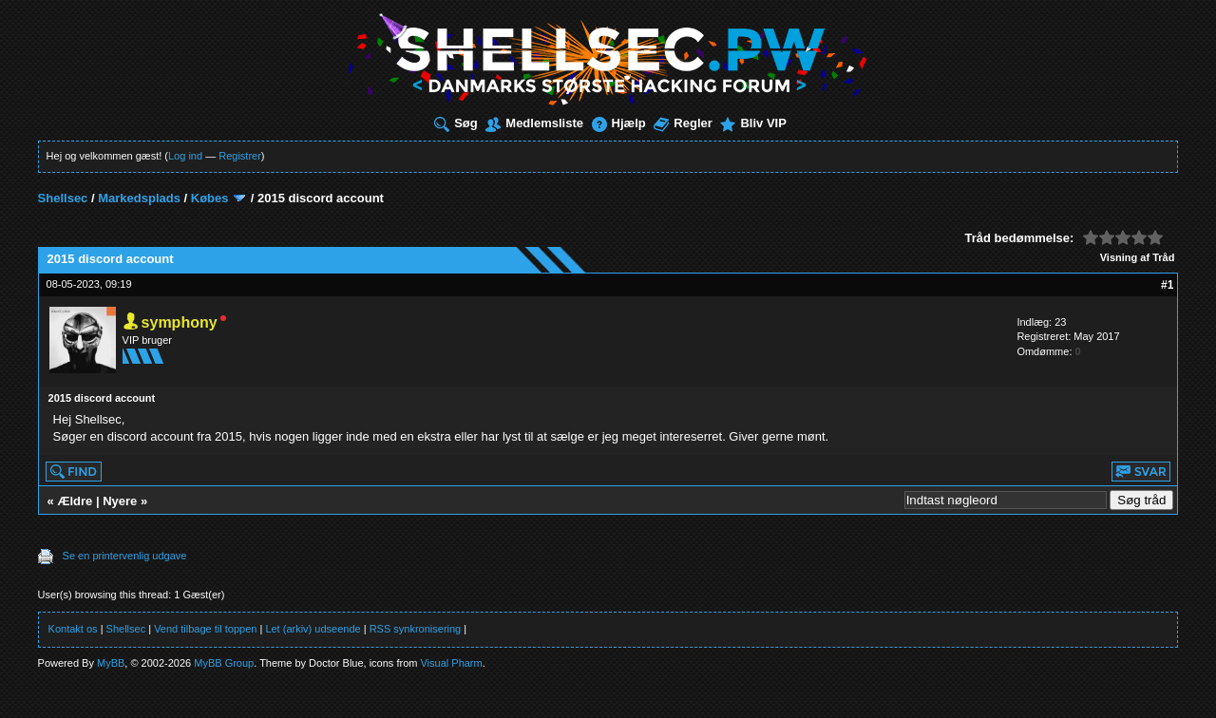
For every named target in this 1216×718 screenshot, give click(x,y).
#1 (1167, 285)
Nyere (120, 501)
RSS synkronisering (416, 628)
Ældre (74, 501)
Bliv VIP (753, 123)
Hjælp (619, 123)
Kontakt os (73, 628)
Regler (683, 123)
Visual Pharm (451, 663)
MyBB (110, 663)
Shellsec (63, 198)
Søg (456, 123)
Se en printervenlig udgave (125, 555)
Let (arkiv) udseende (312, 628)
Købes (210, 198)
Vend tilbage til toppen (205, 628)
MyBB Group (224, 663)
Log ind (185, 155)
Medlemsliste (534, 123)
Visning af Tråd (1137, 257)
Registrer (239, 155)
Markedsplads (139, 198)
